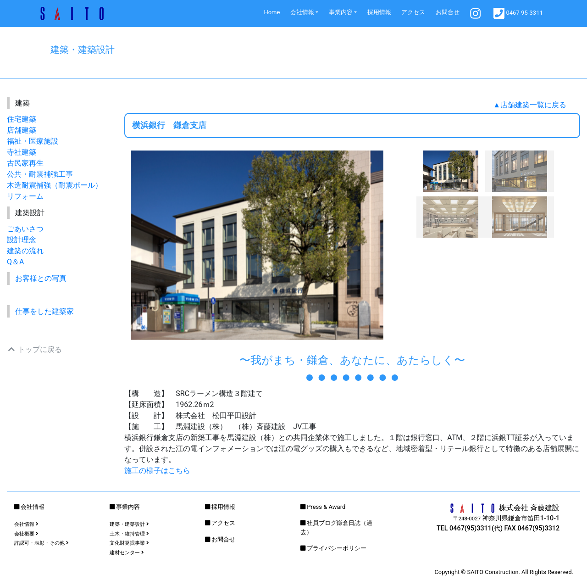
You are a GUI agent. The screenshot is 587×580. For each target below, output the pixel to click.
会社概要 (26, 534)
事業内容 (341, 12)
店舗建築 (21, 130)
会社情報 (302, 12)
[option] (257, 245)
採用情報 (379, 12)
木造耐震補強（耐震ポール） (54, 185)
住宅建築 (21, 119)
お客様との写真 (40, 278)
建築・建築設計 (129, 524)
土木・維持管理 (129, 534)
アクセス (413, 12)
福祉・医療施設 (32, 141)
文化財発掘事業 (129, 543)
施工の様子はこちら (157, 470)
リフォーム (25, 196)
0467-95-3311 (518, 13)
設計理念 (21, 239)
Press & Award (326, 506)
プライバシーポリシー (336, 548)
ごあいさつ (25, 228)
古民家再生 (25, 163)
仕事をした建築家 (44, 311)
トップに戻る (34, 349)
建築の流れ (25, 250)
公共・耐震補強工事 (40, 174)
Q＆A (15, 261)
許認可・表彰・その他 (41, 543)
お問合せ (448, 12)
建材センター (127, 553)
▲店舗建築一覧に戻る (529, 104)
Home (272, 12)
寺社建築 (21, 152)
